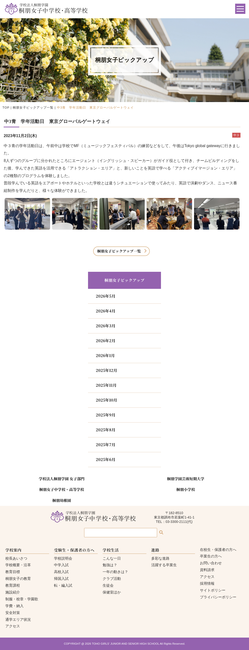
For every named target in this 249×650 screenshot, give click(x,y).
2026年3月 (105, 326)
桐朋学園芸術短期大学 (186, 478)
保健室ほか (112, 592)
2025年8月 (105, 430)
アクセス (12, 626)
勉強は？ (110, 565)
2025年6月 (105, 459)
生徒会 (108, 585)
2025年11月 (106, 385)
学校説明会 (63, 558)
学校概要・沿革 (18, 565)
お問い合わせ (211, 563)
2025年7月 (105, 444)
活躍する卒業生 (164, 565)
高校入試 (61, 572)
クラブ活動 (112, 578)
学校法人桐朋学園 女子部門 (61, 478)
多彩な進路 (160, 558)
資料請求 (207, 570)
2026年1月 (105, 355)
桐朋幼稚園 (61, 500)
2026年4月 (105, 311)
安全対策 (12, 613)
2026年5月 (105, 296)
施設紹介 (12, 592)
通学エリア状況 (18, 619)
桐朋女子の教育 (18, 578)
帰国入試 (61, 578)
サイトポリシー (212, 590)
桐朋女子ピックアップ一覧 (33, 107)
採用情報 (207, 583)
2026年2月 (105, 340)
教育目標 (12, 572)
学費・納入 (14, 606)
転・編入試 (63, 585)
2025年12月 (106, 370)
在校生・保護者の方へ (218, 549)
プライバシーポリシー (218, 597)
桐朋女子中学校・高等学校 (61, 489)
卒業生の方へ (211, 556)
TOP (5, 107)
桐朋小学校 (185, 489)
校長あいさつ (16, 558)
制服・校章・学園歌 (21, 599)
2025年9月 (105, 415)
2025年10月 (106, 400)
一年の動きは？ (115, 572)
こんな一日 (112, 558)
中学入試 (61, 565)
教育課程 (12, 585)
